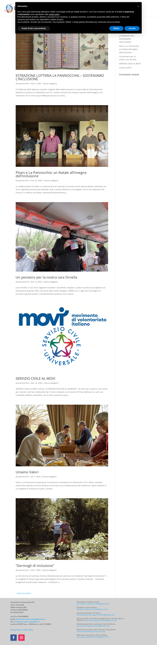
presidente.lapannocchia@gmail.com (93, 603)
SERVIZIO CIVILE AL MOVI (35, 378)
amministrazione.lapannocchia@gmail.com (96, 615)
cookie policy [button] (54, 14)
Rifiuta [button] (116, 28)
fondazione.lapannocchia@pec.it (27, 621)
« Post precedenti (23, 593)
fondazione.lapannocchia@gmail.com (30, 619)
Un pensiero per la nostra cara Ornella (46, 277)
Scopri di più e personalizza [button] (34, 28)
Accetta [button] (132, 28)
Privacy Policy (15, 630)
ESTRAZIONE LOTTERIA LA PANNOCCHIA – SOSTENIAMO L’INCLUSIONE (60, 77)
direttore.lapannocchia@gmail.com (92, 609)
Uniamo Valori (27, 472)
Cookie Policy (28, 630)
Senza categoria (50, 83)
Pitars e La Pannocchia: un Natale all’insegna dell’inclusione (51, 174)
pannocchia (23, 83)
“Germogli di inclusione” (41, 565)
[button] (138, 6)
